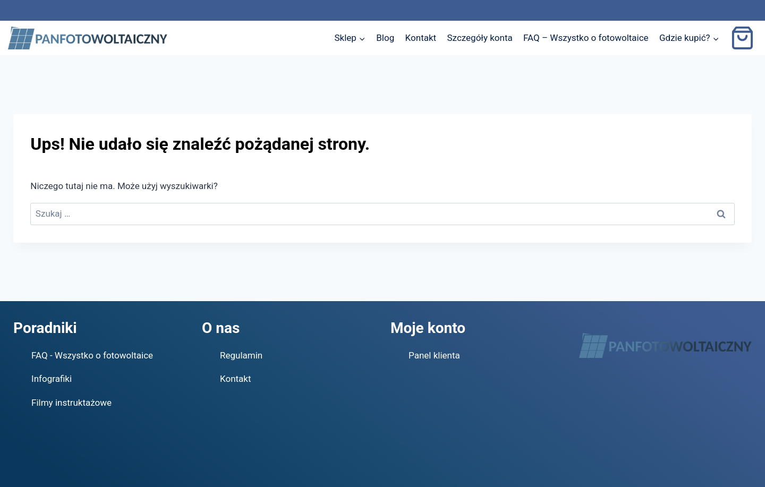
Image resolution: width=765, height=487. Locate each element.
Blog (385, 37)
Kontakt (421, 37)
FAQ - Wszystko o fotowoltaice (92, 355)
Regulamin (241, 355)
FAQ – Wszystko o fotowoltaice (586, 37)
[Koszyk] (744, 38)
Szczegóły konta (480, 37)
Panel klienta (434, 355)
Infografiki (51, 378)
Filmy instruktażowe (71, 402)
